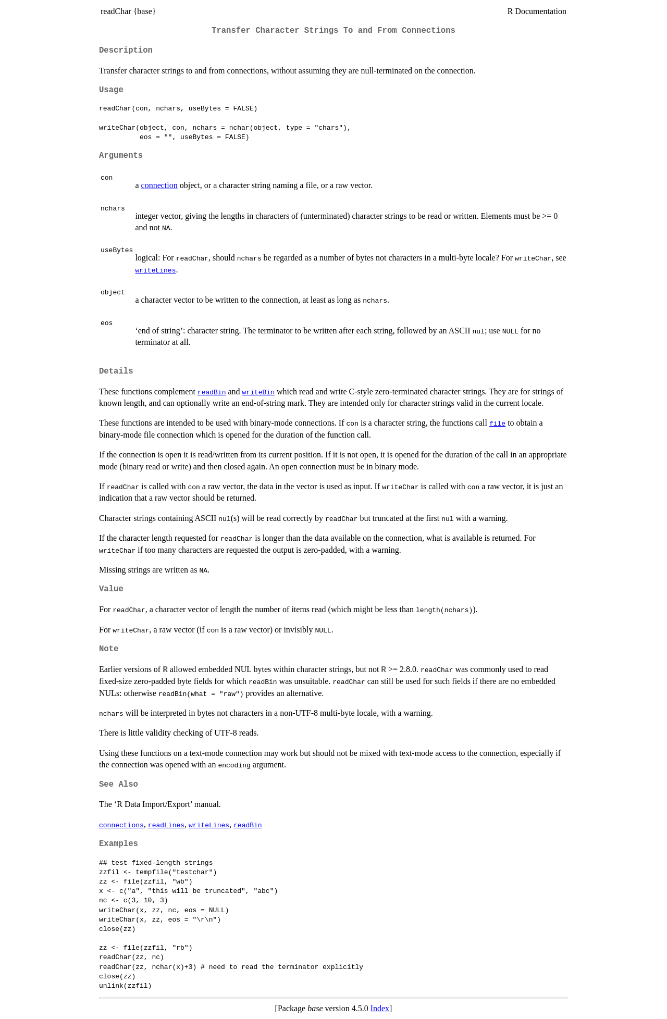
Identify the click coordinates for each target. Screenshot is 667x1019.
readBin (211, 391)
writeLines (155, 270)
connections (121, 824)
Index (379, 1008)
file (497, 423)
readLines (166, 824)
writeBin (258, 391)
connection (159, 185)
